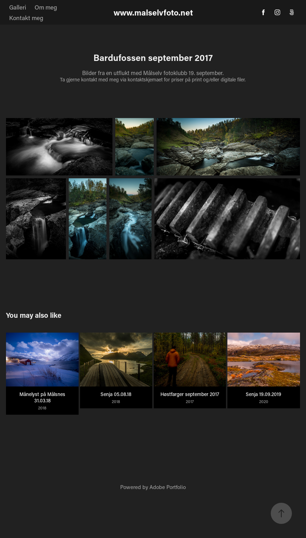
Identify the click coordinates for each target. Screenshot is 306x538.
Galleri (17, 7)
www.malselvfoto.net (153, 12)
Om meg (46, 7)
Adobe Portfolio (167, 486)
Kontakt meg (26, 17)
